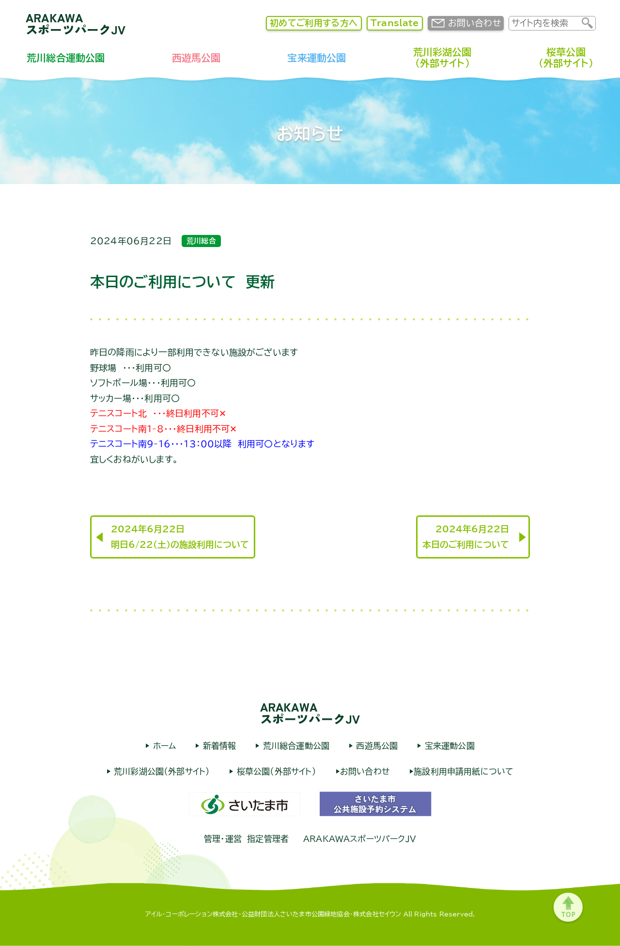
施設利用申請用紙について (463, 771)
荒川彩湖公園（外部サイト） (442, 57)
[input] (545, 23)
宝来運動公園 (316, 57)
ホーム (163, 746)
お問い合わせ (474, 22)
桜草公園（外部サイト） (566, 57)
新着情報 (218, 746)
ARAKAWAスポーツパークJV (76, 23)
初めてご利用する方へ (314, 22)
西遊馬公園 (196, 57)
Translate (395, 22)
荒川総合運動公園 (66, 57)
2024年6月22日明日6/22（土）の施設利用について (180, 537)
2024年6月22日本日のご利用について (465, 537)
